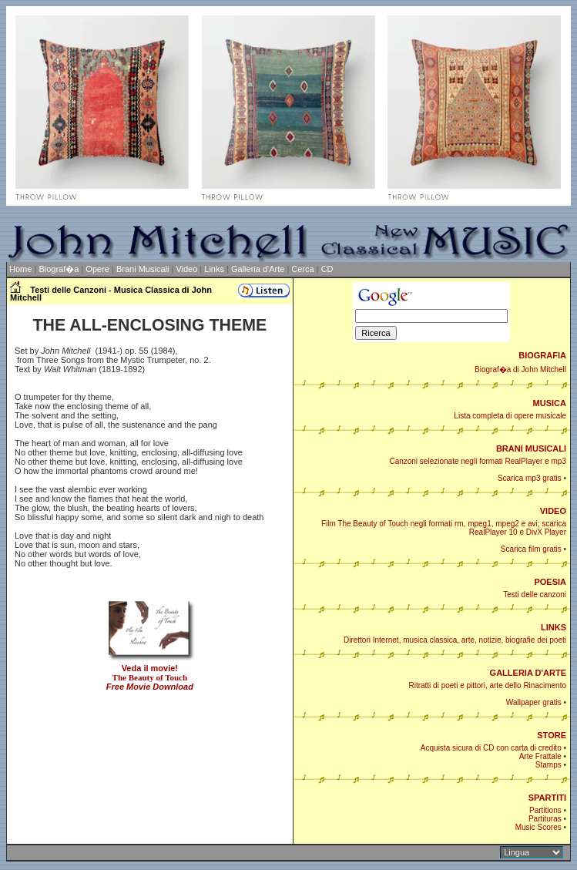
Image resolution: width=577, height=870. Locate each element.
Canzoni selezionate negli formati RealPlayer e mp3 (477, 461)
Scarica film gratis (531, 549)
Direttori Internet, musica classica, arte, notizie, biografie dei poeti (455, 640)
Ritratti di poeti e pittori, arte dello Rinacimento (487, 685)
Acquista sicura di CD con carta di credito (491, 748)
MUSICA (549, 403)
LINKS (553, 627)
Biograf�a (59, 269)
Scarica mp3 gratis (530, 478)
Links (214, 269)
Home (20, 269)
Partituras (545, 819)
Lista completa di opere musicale (510, 415)
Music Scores (538, 827)
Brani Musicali (142, 269)
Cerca (302, 269)
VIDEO (553, 511)
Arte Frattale (540, 756)
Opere (97, 269)
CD (327, 269)
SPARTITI (547, 797)
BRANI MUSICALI (531, 448)
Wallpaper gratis (534, 702)
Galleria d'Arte (257, 269)
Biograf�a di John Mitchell (520, 369)
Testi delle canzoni (534, 594)
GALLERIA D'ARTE (528, 672)
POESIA (550, 581)
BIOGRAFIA (542, 355)
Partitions (545, 810)
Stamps (548, 765)
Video (186, 269)
